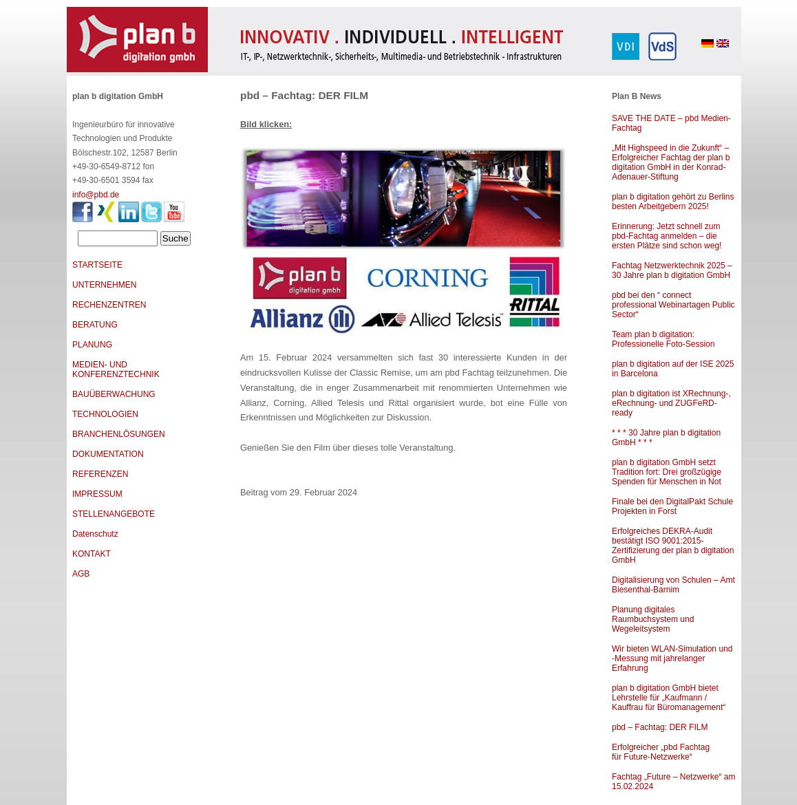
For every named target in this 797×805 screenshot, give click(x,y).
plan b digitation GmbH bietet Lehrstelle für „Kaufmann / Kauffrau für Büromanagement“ (668, 697)
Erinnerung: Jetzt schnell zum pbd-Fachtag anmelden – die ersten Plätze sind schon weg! (666, 236)
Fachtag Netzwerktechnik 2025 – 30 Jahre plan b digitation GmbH (672, 270)
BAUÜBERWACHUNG (114, 394)
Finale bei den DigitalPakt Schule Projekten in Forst (672, 506)
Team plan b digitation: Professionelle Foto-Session (663, 339)
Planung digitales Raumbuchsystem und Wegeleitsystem (653, 619)
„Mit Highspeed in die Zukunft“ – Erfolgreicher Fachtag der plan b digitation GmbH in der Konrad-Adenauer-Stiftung (671, 162)
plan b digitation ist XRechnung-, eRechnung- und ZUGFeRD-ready (671, 403)
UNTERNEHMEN (104, 285)
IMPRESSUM (97, 494)
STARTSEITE (97, 265)
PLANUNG (92, 345)
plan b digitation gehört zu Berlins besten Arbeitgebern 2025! (673, 201)
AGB (80, 574)
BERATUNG (95, 325)
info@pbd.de (95, 195)
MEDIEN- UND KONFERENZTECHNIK (116, 369)
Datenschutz (95, 534)
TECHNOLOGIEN (105, 414)
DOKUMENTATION (108, 454)
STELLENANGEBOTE (113, 514)
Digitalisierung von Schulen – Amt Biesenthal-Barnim (673, 584)
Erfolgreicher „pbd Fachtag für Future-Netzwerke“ (661, 752)
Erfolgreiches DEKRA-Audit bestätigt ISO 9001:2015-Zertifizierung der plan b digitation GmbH (673, 545)
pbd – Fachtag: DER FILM (660, 727)
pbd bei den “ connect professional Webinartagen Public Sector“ (673, 304)
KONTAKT (91, 554)
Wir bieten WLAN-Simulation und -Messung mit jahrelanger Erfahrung (672, 658)
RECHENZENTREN (109, 305)
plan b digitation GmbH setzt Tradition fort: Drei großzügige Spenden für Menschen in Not (666, 472)
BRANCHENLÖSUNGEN (118, 434)
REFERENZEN (100, 474)
